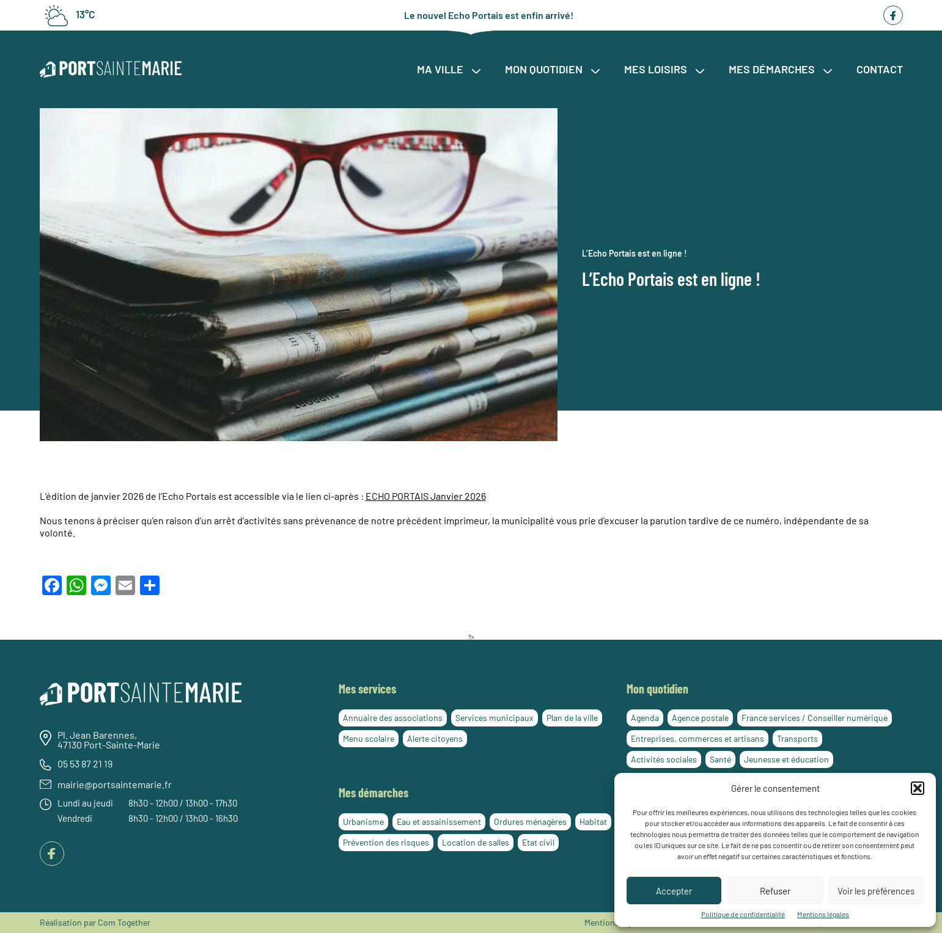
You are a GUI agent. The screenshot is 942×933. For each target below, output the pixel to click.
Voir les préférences (875, 890)
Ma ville (448, 69)
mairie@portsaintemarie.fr (114, 784)
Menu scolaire (368, 738)
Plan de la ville (572, 717)
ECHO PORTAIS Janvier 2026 (426, 496)
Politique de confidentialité (743, 914)
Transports (797, 738)
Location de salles (475, 842)
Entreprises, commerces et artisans (697, 738)
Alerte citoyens (435, 738)
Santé (720, 759)
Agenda (645, 717)
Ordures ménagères (530, 821)
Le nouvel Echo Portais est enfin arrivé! (488, 15)
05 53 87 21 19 (84, 764)
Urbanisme (363, 821)
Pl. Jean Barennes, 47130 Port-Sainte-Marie (108, 740)
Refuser (775, 890)
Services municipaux (494, 717)
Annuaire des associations (393, 717)
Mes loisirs (664, 69)
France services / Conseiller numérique (814, 717)
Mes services (367, 688)
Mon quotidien (552, 69)
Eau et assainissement (439, 821)
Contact (879, 69)
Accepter (674, 890)
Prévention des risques (386, 842)
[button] (917, 788)
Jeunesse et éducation (786, 759)
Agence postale (700, 717)
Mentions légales (823, 914)
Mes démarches (780, 69)
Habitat (593, 821)
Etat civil (538, 842)
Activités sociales (664, 759)
